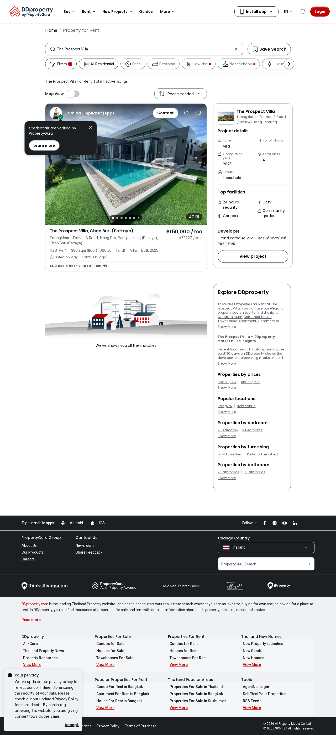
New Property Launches (261, 644)
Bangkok (225, 406)
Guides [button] (146, 11)
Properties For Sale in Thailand (194, 687)
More (168, 11)
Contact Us (86, 537)
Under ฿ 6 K (250, 382)
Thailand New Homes (261, 636)
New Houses (252, 658)
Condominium (230, 316)
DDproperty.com (35, 604)
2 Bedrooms (228, 430)
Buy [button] (70, 11)
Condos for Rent (182, 644)
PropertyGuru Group (41, 537)
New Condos (252, 651)
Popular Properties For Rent (121, 679)
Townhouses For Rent (186, 658)
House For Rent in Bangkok (118, 701)
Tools (246, 679)
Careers (28, 559)
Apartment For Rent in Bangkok (121, 694)
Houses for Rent (182, 651)
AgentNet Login (254, 687)
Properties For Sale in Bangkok (194, 694)
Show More (227, 326)
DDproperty (33, 636)
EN (289, 11)
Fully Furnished (230, 454)
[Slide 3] (121, 218)
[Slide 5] (130, 218)
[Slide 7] (138, 217)
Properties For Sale (113, 636)
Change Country (234, 538)
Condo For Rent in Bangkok (118, 687)
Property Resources (39, 658)
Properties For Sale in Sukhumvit (196, 701)
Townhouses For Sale (113, 658)
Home (51, 30)
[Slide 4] (126, 218)
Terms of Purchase (140, 726)
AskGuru (29, 644)
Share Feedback (89, 552)
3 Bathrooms (255, 472)
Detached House (257, 316)
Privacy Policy (66, 699)
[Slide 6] (134, 218)
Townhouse (227, 321)
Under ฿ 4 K (227, 382)
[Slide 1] (113, 218)
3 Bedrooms (252, 430)
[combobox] (144, 49)
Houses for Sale (109, 651)
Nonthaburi (246, 406)
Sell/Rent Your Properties (263, 694)
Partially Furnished (262, 454)
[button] (253, 256)
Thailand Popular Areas (190, 679)
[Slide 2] (117, 218)
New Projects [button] (118, 11)
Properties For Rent (186, 636)
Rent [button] (89, 11)
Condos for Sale (109, 644)
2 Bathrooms (228, 472)
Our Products (32, 552)
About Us (29, 545)
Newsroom (85, 545)
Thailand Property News (42, 651)
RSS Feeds (250, 701)
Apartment (247, 321)
